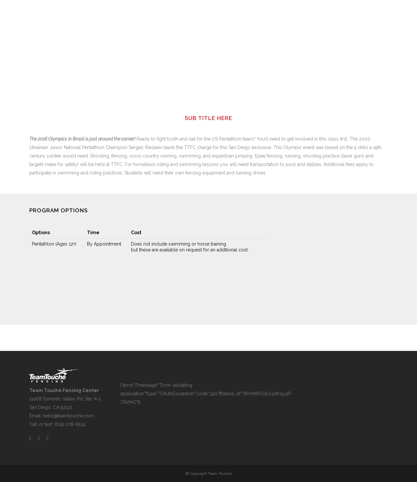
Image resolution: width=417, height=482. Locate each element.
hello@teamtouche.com (68, 415)
